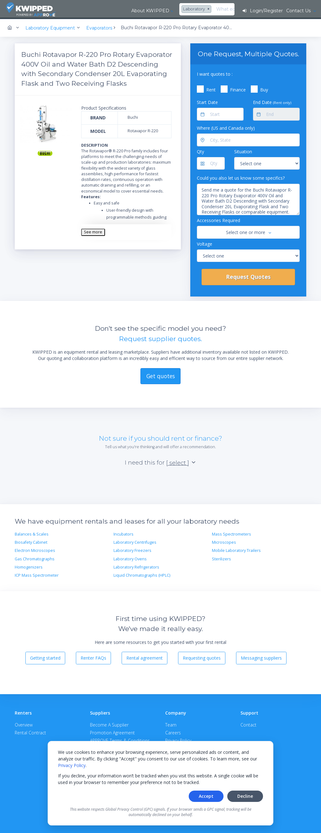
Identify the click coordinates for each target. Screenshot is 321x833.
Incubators (123, 533)
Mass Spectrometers (231, 533)
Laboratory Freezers (132, 549)
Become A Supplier (109, 724)
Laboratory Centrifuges (134, 541)
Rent (211, 89)
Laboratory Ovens (130, 558)
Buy (264, 89)
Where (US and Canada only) (226, 127)
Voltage (204, 243)
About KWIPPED (96, 11)
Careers (173, 732)
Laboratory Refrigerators (136, 566)
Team (170, 724)
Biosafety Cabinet (31, 541)
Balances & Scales (32, 533)
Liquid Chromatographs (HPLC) (141, 574)
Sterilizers (221, 558)
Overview (24, 724)
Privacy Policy (72, 765)
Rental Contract (30, 732)
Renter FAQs (93, 657)
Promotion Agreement (112, 732)
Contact (248, 724)
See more (93, 231)
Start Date (207, 101)
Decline (245, 796)
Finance (238, 89)
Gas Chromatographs (35, 558)
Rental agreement (144, 657)
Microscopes (224, 541)
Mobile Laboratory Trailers (236, 549)
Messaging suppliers (261, 657)
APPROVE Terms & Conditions (120, 740)
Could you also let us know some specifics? (241, 177)
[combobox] (143, 9)
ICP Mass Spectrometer (37, 574)
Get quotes (160, 374)
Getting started (45, 657)
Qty (200, 151)
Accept (206, 796)
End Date (272, 101)
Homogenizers (29, 566)
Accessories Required (218, 219)
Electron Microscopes (35, 549)
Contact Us (299, 11)
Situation (243, 151)
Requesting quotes (202, 657)
